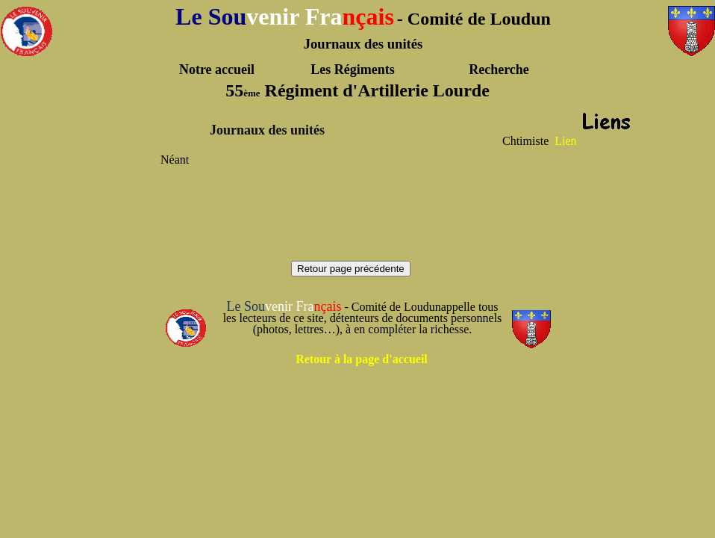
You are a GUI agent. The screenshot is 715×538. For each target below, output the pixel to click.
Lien (565, 140)
